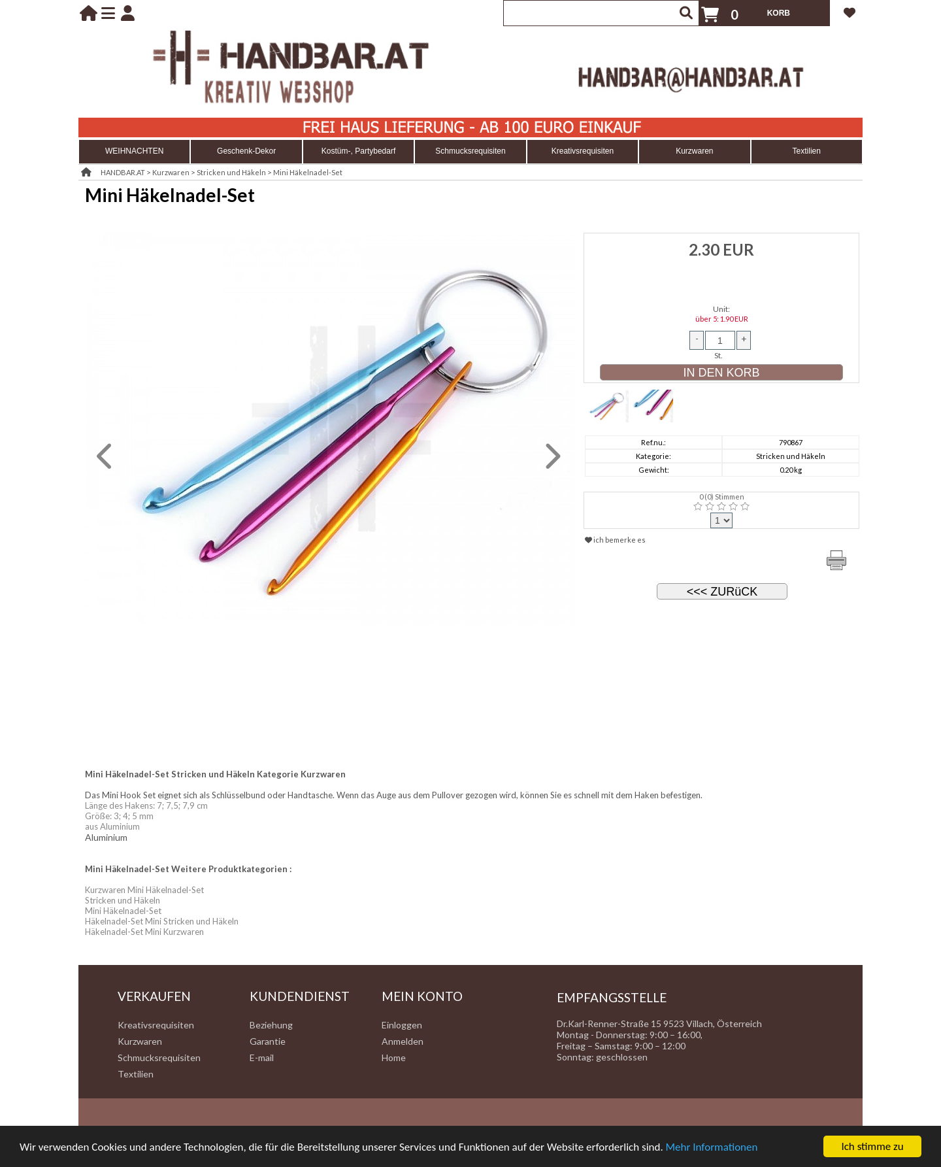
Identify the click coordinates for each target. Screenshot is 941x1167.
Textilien (807, 151)
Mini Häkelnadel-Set (307, 172)
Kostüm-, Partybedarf (358, 151)
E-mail (262, 1057)
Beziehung (271, 1024)
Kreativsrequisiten (583, 151)
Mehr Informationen (712, 1148)
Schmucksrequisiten (470, 151)
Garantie (268, 1041)
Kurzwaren (694, 151)
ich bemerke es (615, 539)
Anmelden (402, 1041)
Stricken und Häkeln (231, 172)
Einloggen (402, 1024)
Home (394, 1057)
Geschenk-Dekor (246, 151)
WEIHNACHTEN (134, 151)
